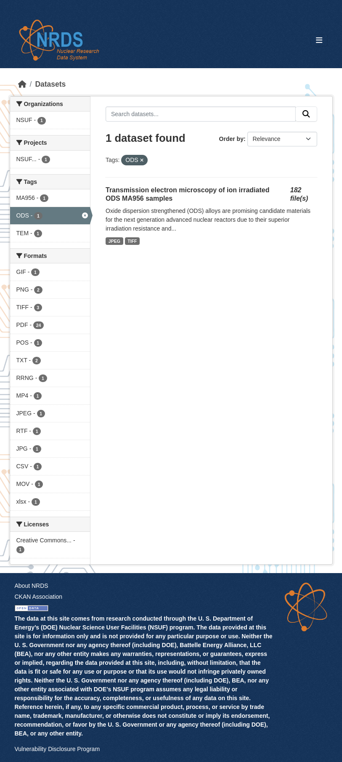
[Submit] (306, 114)
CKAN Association (39, 596)
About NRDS (31, 585)
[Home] (22, 84)
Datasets (50, 84)
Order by (231, 138)
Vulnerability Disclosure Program (57, 749)
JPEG (114, 241)
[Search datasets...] (201, 114)
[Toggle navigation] (319, 41)
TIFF (132, 241)
